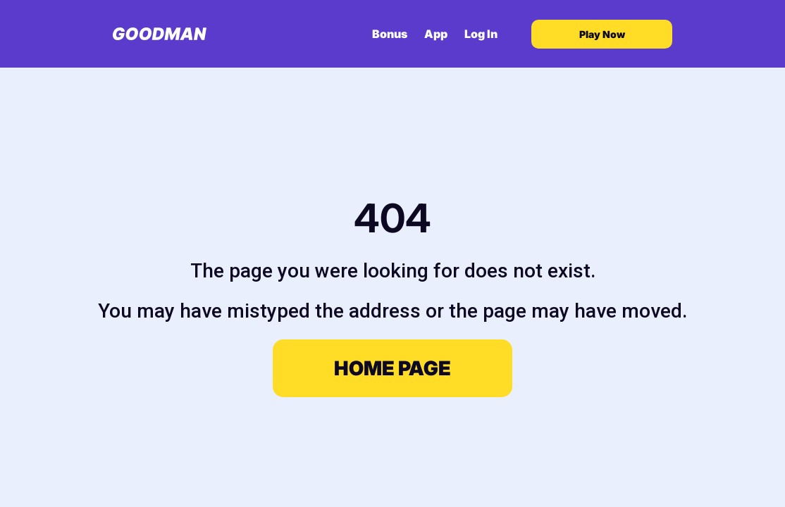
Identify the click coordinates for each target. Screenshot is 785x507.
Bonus (389, 34)
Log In (480, 34)
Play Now (602, 34)
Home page (392, 368)
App (435, 34)
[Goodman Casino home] (159, 34)
